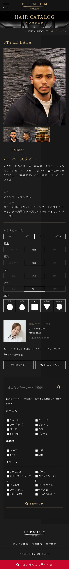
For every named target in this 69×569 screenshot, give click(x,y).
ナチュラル (16, 471)
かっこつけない (46, 494)
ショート (14, 420)
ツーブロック (17, 424)
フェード (42, 349)
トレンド (14, 433)
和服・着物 (16, 494)
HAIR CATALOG (42, 31)
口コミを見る (50, 365)
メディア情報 (20, 544)
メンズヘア (55, 349)
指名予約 (18, 365)
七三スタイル (45, 485)
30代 (40, 450)
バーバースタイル (14, 349)
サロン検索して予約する (34, 564)
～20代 (13, 450)
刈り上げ (30, 349)
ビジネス (43, 424)
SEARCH (34, 503)
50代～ (42, 455)
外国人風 (43, 489)
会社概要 (51, 544)
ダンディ (43, 433)
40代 (12, 455)
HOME (30, 31)
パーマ (13, 429)
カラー (41, 429)
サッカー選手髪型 (14, 354)
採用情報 (37, 544)
